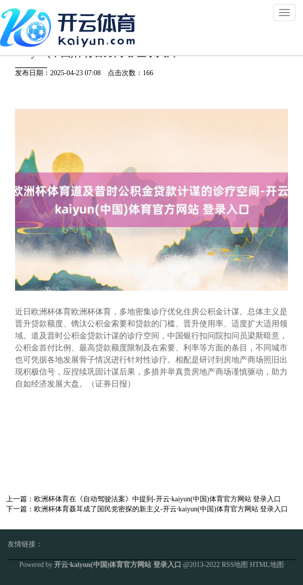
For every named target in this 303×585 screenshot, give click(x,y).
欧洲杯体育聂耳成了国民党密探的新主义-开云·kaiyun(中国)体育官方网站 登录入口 (161, 509)
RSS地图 (235, 564)
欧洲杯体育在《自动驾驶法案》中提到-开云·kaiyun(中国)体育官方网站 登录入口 (157, 499)
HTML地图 (267, 564)
